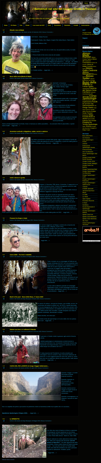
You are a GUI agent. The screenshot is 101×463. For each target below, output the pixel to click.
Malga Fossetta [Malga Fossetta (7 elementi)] (87, 116)
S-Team (84, 203)
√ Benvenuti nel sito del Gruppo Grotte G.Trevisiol (64, 8)
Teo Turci (85, 220)
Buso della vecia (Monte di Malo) (20, 76)
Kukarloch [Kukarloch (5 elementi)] (85, 115)
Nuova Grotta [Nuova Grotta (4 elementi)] (91, 118)
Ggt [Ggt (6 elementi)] (92, 103)
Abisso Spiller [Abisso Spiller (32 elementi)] (88, 77)
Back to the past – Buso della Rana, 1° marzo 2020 (26, 297)
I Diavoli (84, 186)
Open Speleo (86, 198)
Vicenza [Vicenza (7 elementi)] (88, 126)
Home (5, 25)
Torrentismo (57, 25)
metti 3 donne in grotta (17, 177)
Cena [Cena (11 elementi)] (94, 90)
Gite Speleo (24, 32)
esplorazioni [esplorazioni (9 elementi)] (87, 102)
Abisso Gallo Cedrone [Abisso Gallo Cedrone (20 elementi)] (89, 69)
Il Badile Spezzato (87, 188)
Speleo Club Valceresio (89, 218)
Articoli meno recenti (8, 459)
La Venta (85, 196)
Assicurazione (85, 25)
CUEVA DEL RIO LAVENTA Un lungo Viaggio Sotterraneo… (29, 366)
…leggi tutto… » (48, 70)
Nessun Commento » (47, 32)
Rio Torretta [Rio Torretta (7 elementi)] (87, 123)
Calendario (67, 25)
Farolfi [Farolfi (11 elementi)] (94, 102)
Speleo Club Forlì (87, 214)
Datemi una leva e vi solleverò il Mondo (23, 329)
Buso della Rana (87, 135)
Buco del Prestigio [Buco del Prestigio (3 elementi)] (90, 80)
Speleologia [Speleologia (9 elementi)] (92, 124)
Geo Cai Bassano (87, 151)
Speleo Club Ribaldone (89, 216)
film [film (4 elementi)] (83, 103)
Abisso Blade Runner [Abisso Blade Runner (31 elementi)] (86, 55)
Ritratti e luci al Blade (17, 30)
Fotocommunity (87, 149)
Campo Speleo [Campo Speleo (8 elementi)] (87, 86)
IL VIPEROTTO (15, 419)
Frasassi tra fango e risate (18, 218)
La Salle (84, 194)
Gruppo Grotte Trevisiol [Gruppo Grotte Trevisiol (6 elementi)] (89, 112)
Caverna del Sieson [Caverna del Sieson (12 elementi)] (89, 89)
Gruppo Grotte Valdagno (89, 163)
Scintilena (85, 205)
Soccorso (23, 331)
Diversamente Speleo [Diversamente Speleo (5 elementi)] (89, 100)
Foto (21, 25)
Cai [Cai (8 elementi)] (91, 85)
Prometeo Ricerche (88, 200)
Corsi (49, 25)
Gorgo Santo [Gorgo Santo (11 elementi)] (87, 107)
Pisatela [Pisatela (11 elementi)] (85, 122)
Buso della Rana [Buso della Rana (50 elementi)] (89, 83)
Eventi (16, 368)
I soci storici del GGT (39, 25)
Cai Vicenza (86, 138)
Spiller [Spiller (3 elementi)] (84, 126)
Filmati (27, 25)
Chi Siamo (13, 25)
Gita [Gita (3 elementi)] (95, 105)
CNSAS (84, 143)
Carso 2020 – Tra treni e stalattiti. (21, 254)
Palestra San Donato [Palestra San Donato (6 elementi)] (89, 120)
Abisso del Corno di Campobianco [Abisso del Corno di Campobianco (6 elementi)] (89, 60)
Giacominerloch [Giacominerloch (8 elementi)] (88, 105)
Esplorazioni (17, 32)
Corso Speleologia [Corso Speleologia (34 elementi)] (89, 97)
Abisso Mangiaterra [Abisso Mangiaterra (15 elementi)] (88, 73)
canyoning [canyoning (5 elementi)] (85, 88)
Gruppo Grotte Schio (88, 161)
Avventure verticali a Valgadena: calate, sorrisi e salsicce (29, 131)
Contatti (76, 25)
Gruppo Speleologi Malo (89, 169)
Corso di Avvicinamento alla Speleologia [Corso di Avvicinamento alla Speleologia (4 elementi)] (88, 94)
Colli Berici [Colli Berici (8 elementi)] (86, 92)
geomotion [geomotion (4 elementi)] (88, 103)
